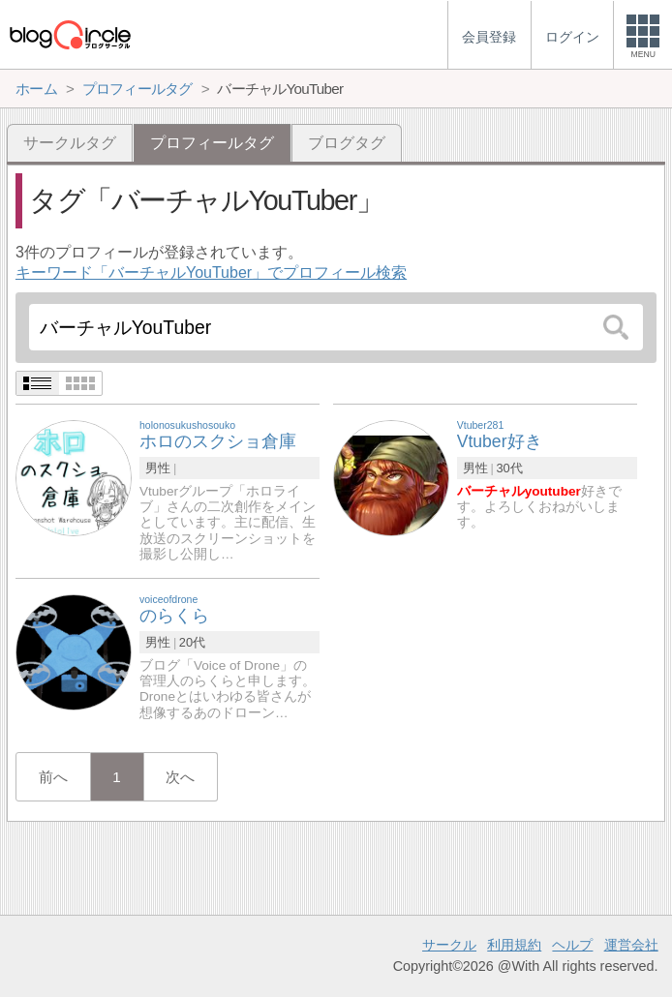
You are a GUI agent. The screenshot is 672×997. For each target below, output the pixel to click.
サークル (449, 944)
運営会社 (631, 944)
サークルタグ (69, 143)
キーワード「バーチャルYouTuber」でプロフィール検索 (211, 272)
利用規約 (514, 944)
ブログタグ (346, 143)
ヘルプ (572, 944)
